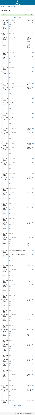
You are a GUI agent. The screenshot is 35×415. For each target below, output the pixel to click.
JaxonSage (14, 203)
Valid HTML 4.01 (31, 413)
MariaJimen (14, 226)
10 (26, 14)
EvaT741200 (14, 162)
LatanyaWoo (14, 94)
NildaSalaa (14, 233)
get (34, 374)
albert (13, 78)
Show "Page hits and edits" (23, 6)
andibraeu (13, 33)
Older (20, 17)
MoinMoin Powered (16, 413)
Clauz (13, 87)
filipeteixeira (14, 124)
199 (16, 17)
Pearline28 (13, 173)
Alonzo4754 (14, 158)
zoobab (13, 370)
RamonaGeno (14, 303)
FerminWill (13, 284)
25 (27, 14)
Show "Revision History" (5, 6)
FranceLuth (14, 310)
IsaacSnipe (14, 188)
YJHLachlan (14, 218)
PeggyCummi (14, 295)
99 (18, 17)
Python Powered (22, 413)
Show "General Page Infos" (13, 6)
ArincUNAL (14, 22)
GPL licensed (27, 413)
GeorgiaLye (14, 181)
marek (13, 26)
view (33, 22)
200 (32, 14)
